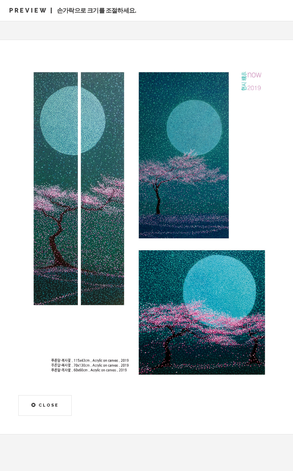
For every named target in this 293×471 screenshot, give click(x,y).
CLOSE (45, 405)
